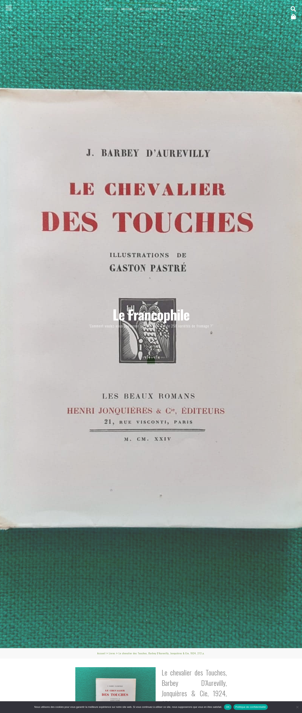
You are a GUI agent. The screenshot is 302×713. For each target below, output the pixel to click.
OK (228, 706)
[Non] (297, 707)
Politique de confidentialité (250, 706)
